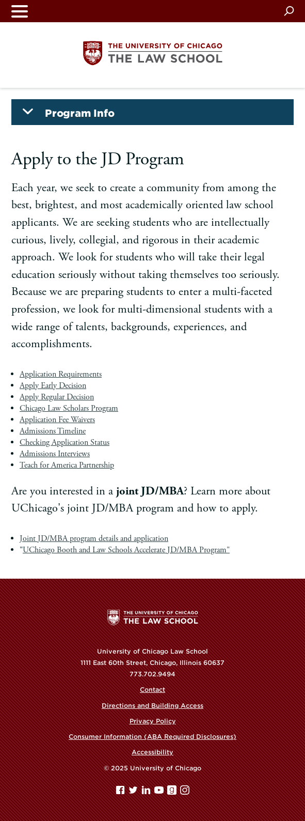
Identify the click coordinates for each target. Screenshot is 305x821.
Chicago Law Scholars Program (69, 408)
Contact (152, 689)
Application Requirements (61, 374)
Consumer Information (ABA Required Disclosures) (152, 736)
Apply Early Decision (53, 385)
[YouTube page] (160, 792)
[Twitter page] (134, 792)
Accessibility (152, 752)
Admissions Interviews (55, 453)
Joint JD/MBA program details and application (94, 538)
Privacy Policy (153, 721)
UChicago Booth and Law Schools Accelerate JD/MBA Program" (126, 550)
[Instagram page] (184, 792)
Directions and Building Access (152, 705)
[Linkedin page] (147, 792)
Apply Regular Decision (57, 397)
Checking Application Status (64, 442)
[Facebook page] (121, 792)
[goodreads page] (173, 792)
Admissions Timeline (53, 431)
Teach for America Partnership (67, 465)
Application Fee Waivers (57, 419)
